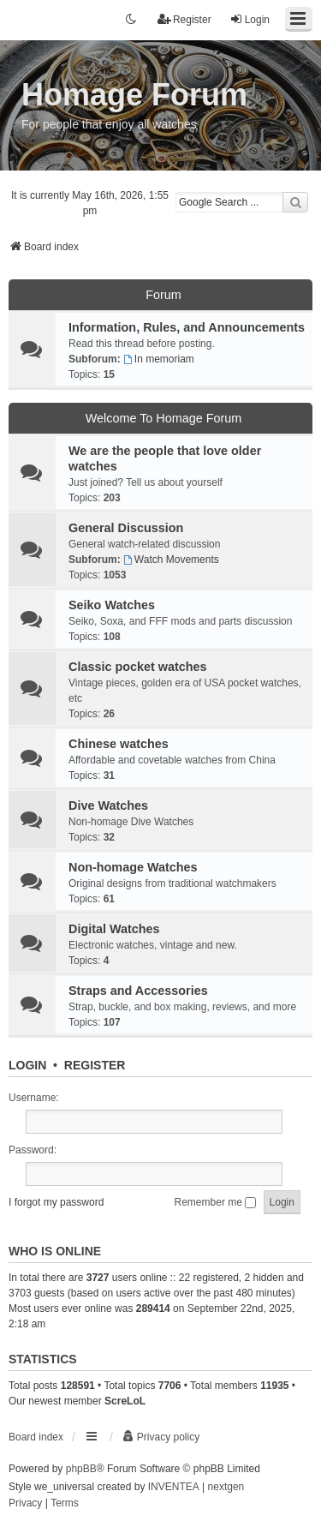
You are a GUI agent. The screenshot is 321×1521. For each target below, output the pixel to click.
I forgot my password (56, 1202)
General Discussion (125, 528)
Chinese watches (118, 744)
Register (95, 1065)
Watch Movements (171, 560)
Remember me (216, 1202)
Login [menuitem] (249, 19)
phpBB (81, 1469)
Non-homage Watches (133, 867)
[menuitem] (160, 1437)
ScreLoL (125, 1401)
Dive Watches (108, 805)
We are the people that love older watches (164, 458)
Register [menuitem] (184, 19)
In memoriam (158, 359)
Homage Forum (134, 94)
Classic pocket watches (137, 667)
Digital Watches (114, 929)
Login (27, 1065)
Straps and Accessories (138, 990)
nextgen (226, 1487)
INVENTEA (173, 1487)
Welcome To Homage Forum (164, 418)
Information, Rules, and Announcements (186, 327)
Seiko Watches (111, 605)
